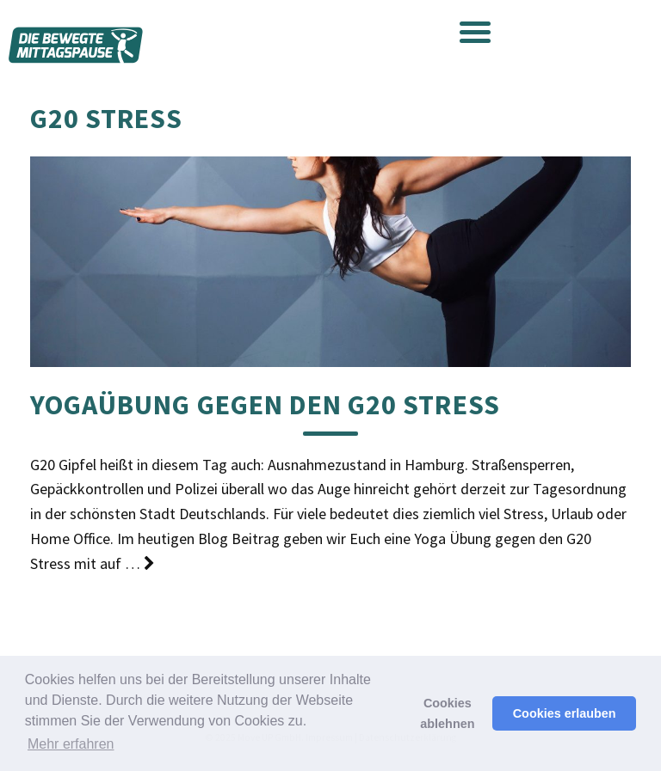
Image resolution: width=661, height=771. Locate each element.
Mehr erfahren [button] (71, 744)
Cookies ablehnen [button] (447, 713)
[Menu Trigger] (475, 31)
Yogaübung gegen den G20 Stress (265, 405)
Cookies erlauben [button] (564, 713)
